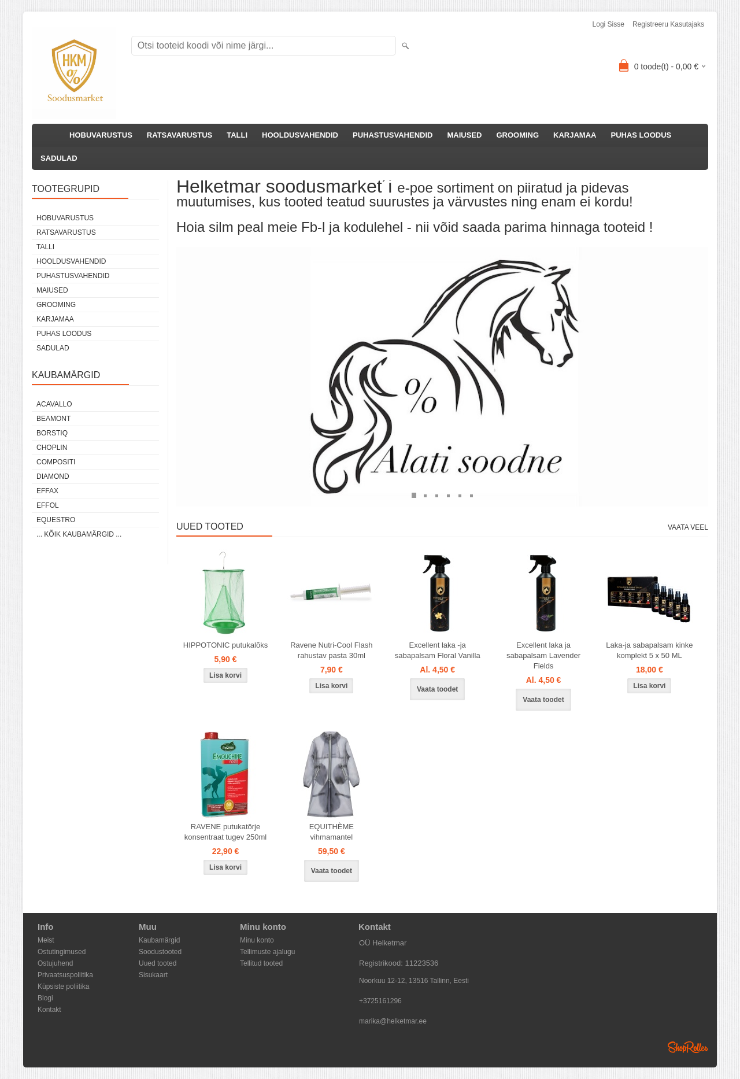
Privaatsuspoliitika (65, 975)
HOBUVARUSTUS (100, 135)
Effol (47, 505)
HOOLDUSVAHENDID (300, 135)
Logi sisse (608, 24)
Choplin (51, 448)
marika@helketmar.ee (393, 1021)
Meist (46, 940)
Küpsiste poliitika (63, 986)
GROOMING (517, 135)
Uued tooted (157, 963)
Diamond (52, 476)
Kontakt (49, 1010)
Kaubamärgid (159, 940)
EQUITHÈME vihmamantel (331, 831)
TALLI (237, 135)
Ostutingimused (62, 952)
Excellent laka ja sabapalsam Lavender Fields (543, 655)
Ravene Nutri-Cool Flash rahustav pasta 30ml (331, 650)
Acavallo (54, 404)
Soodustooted (160, 952)
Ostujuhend (55, 963)
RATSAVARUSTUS (179, 135)
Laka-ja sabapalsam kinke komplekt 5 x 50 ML (649, 650)
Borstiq (52, 433)
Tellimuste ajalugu (267, 952)
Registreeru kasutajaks (668, 24)
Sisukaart (153, 975)
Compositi (55, 462)
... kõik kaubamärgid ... (78, 534)
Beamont (53, 419)
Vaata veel (688, 527)
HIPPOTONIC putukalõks (225, 645)
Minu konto (257, 940)
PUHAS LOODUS (640, 135)
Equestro (55, 520)
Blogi (45, 998)
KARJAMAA (574, 135)
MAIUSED (464, 135)
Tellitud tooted (261, 963)
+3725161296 (380, 1001)
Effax (47, 491)
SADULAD (58, 158)
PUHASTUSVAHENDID (392, 135)
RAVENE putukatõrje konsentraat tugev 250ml (225, 831)
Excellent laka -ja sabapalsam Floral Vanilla (437, 650)
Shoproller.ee (688, 1047)
